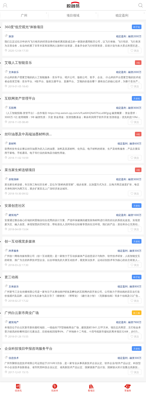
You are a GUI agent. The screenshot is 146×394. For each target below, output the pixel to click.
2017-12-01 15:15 (18, 372)
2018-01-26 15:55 (18, 336)
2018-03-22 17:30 (18, 265)
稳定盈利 (130, 15)
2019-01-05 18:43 (18, 86)
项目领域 (81, 15)
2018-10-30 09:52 (18, 193)
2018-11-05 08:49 (18, 122)
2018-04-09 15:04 (18, 229)
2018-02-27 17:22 (18, 300)
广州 (33, 15)
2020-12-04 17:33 (18, 50)
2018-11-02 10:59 (18, 157)
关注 (136, 50)
